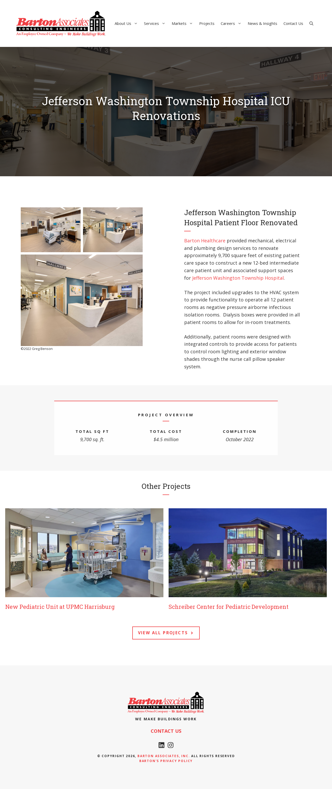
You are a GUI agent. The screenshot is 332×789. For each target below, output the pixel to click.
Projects (207, 23)
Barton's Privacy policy (166, 761)
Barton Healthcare (204, 240)
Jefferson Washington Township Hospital (238, 278)
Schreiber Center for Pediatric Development (228, 606)
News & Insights (262, 23)
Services (156, 23)
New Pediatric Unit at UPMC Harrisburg (60, 606)
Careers (233, 23)
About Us (128, 23)
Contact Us (293, 23)
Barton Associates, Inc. (163, 756)
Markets (184, 23)
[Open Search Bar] (311, 23)
